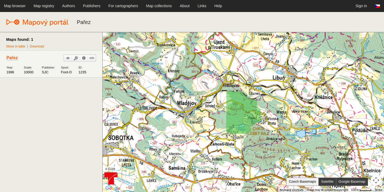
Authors (68, 6)
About (185, 6)
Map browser (15, 6)
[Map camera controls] (376, 180)
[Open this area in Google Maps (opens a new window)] (113, 188)
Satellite (327, 181)
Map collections (159, 6)
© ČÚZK (110, 169)
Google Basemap (352, 181)
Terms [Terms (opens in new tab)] (378, 190)
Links (202, 6)
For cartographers (123, 6)
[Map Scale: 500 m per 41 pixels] (361, 190)
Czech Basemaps (302, 181)
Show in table (15, 46)
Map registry (44, 6)
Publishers (91, 6)
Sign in (361, 6)
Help (218, 6)
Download (37, 46)
